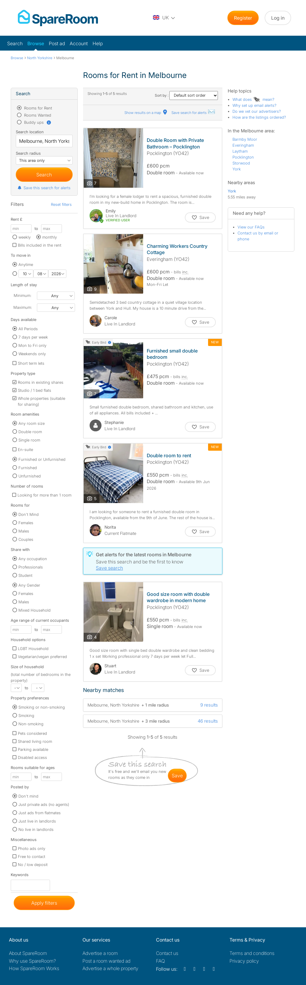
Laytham (240, 151)
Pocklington (243, 157)
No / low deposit (33, 864)
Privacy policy (244, 961)
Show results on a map (146, 112)
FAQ (160, 961)
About (28, 953)
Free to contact (31, 856)
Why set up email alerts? (254, 105)
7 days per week (33, 337)
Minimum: (22, 295)
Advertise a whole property (110, 968)
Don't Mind (28, 514)
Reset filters (61, 204)
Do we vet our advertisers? (256, 111)
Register (243, 18)
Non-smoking (30, 723)
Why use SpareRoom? (32, 961)
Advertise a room (100, 953)
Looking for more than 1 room (44, 495)
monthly (49, 237)
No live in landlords (36, 829)
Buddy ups (37, 122)
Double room (30, 431)
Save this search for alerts (44, 187)
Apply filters (44, 903)
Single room (29, 440)
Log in (278, 18)
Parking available (33, 749)
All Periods (28, 328)
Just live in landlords (37, 821)
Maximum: (22, 307)
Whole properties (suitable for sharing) (41, 401)
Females (25, 522)
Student (25, 575)
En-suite (25, 449)
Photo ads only (31, 848)
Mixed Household (34, 610)
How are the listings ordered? (259, 117)
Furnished (27, 467)
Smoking (26, 715)
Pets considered (32, 733)
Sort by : (186, 95)
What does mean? (253, 99)
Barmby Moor (244, 139)
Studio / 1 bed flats (34, 390)
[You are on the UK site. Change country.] (164, 17)
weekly (24, 237)
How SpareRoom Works (34, 968)
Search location (30, 131)
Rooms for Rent (37, 108)
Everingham (243, 145)
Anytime (25, 264)
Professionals (30, 567)
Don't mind (28, 796)
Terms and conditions (252, 953)
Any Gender (29, 585)
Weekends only (32, 353)
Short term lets (31, 363)
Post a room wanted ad (106, 961)
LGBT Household (33, 648)
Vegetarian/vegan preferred (42, 656)
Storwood (241, 163)
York (236, 169)
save (177, 776)
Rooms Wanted (37, 115)
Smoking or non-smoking (41, 707)
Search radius (28, 153)
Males (23, 531)
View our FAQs (251, 227)
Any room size (31, 423)
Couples (25, 539)
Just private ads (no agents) (43, 804)
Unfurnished (29, 476)
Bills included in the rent (39, 245)
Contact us (167, 953)
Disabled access (32, 757)
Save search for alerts (193, 112)
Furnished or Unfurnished (41, 459)
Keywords (20, 876)
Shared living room (35, 741)
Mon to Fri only (32, 345)
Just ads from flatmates (39, 812)
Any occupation (32, 558)
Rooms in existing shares (40, 382)
